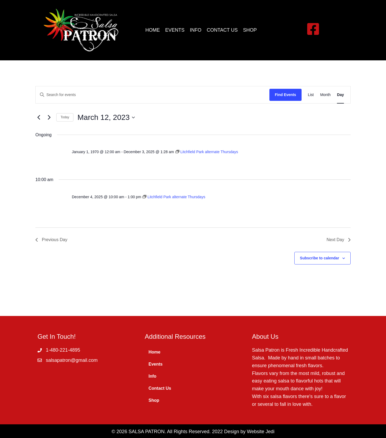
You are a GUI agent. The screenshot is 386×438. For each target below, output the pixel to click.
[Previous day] (38, 117)
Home (154, 352)
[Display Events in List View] (311, 94)
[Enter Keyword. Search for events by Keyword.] (152, 94)
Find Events (285, 95)
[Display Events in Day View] (340, 94)
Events (155, 364)
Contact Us (160, 388)
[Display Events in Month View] (325, 94)
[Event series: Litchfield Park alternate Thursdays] (207, 152)
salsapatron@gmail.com (72, 360)
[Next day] (49, 117)
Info (152, 376)
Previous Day (51, 239)
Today (65, 117)
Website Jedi (260, 431)
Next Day (338, 239)
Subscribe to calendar (319, 258)
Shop (154, 400)
